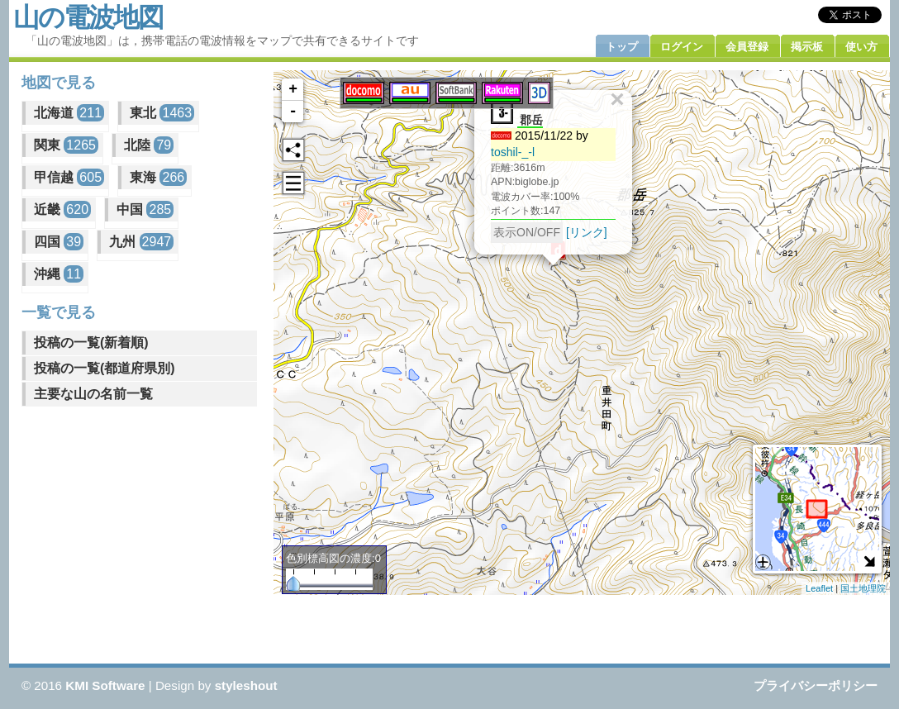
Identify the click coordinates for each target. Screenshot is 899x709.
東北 (162, 112)
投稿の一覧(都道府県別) (104, 368)
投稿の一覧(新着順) (91, 342)
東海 (158, 177)
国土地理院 (863, 588)
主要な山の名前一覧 (93, 394)
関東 (66, 145)
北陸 (149, 145)
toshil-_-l (513, 152)
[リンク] (586, 232)
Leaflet (819, 588)
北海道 (69, 112)
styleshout (246, 685)
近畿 (62, 209)
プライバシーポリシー (816, 685)
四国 (58, 241)
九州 (141, 241)
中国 (145, 209)
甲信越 (69, 177)
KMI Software (105, 685)
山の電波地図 (88, 17)
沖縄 (58, 274)
